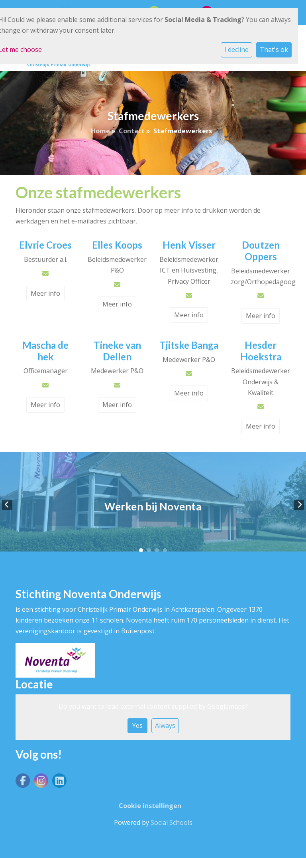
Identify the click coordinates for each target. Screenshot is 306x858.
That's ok (274, 49)
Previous (7, 505)
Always (165, 725)
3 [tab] (157, 550)
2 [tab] (149, 550)
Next (299, 505)
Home (100, 131)
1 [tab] (141, 550)
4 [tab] (165, 550)
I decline (236, 49)
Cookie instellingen (150, 805)
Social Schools (171, 822)
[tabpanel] (153, 505)
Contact (132, 131)
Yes (137, 725)
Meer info (45, 293)
